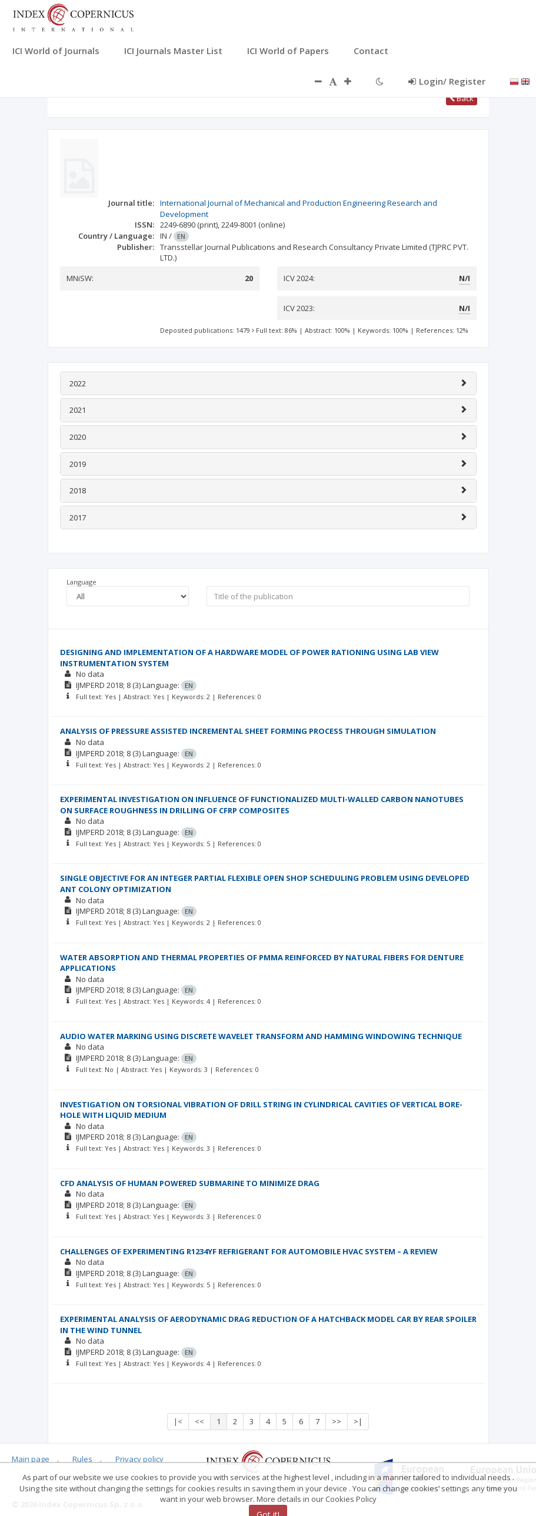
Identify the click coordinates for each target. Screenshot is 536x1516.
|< (178, 1421)
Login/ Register (446, 81)
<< (199, 1421)
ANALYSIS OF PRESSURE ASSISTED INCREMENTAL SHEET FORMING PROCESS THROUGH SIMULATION (248, 731)
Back (462, 98)
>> (336, 1421)
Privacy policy (139, 1459)
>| (358, 1421)
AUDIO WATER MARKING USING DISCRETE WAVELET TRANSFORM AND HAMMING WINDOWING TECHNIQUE (261, 1036)
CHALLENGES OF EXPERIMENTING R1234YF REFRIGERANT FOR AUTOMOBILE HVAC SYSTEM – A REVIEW (249, 1251)
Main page (30, 1459)
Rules (82, 1459)
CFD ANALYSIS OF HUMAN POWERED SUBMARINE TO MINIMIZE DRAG (189, 1183)
